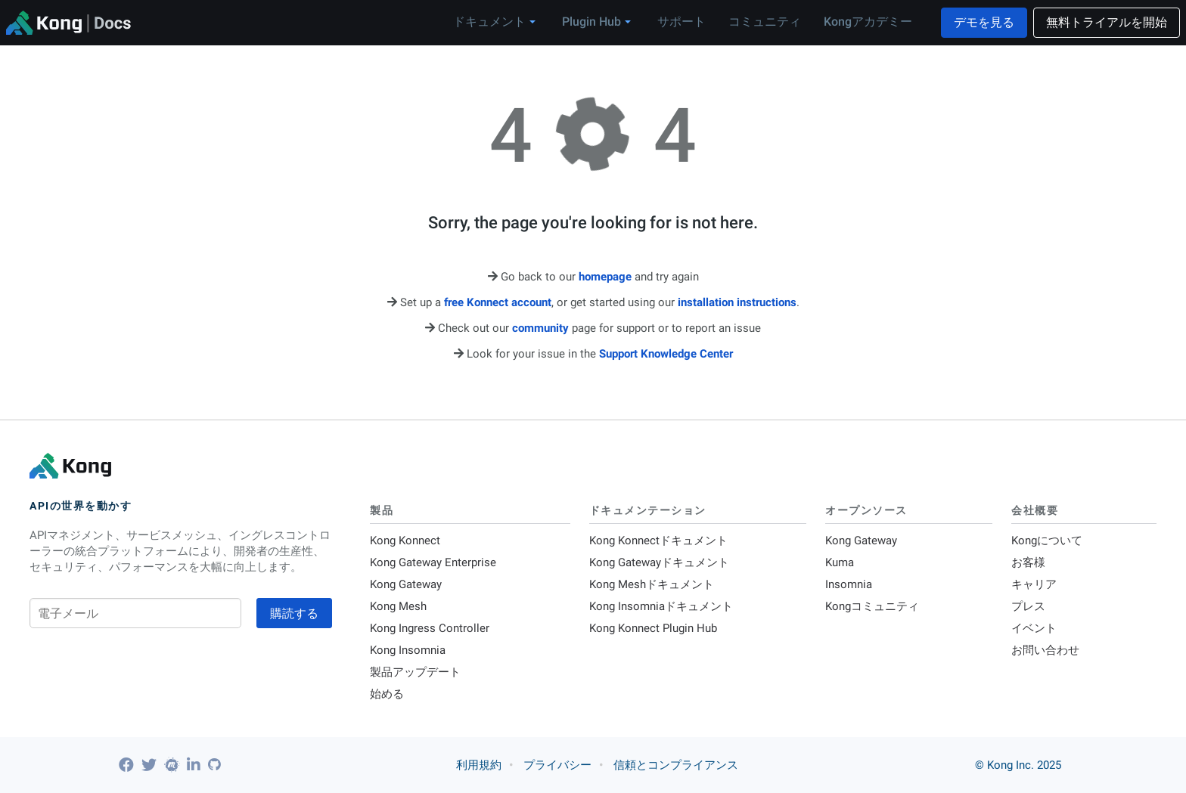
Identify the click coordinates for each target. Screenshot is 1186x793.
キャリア (1034, 584)
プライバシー (557, 765)
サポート (681, 21)
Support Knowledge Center (666, 354)
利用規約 (478, 765)
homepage (605, 276)
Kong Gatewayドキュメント (659, 562)
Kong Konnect (405, 540)
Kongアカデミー (868, 21)
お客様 (1028, 562)
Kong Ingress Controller (429, 628)
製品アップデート (415, 672)
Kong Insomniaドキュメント (661, 606)
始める (387, 694)
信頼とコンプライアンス (675, 765)
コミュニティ (764, 21)
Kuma (839, 562)
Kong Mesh (398, 606)
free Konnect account (497, 302)
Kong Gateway (406, 584)
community (540, 328)
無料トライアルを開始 (1106, 22)
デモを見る (984, 22)
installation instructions (737, 302)
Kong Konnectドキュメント (658, 540)
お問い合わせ (1045, 650)
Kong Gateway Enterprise (433, 562)
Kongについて (1046, 540)
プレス (1028, 606)
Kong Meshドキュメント (651, 584)
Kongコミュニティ (872, 606)
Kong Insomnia (408, 650)
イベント (1034, 628)
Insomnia (848, 584)
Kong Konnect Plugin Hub (653, 628)
